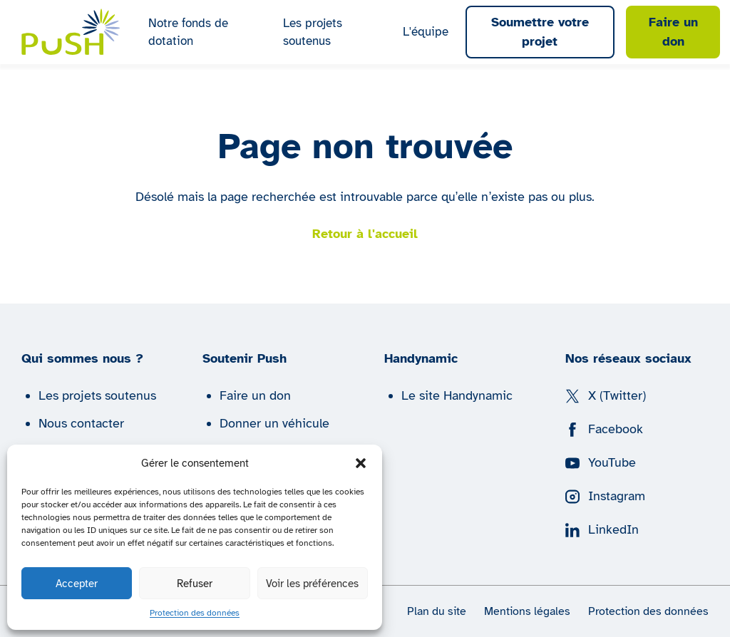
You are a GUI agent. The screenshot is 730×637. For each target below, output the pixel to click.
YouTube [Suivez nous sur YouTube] (600, 462)
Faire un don (673, 31)
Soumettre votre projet (540, 31)
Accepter (77, 583)
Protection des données (195, 613)
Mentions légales (527, 611)
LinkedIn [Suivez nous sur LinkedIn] (602, 529)
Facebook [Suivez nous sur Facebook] (604, 429)
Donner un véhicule (274, 423)
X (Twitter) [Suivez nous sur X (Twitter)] (605, 395)
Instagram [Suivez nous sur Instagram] (605, 496)
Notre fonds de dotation (188, 32)
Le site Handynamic (457, 395)
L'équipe (425, 31)
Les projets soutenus (312, 32)
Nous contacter (81, 423)
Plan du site (436, 611)
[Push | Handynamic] (70, 32)
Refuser (194, 583)
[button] (361, 463)
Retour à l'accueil (365, 234)
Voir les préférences (312, 583)
